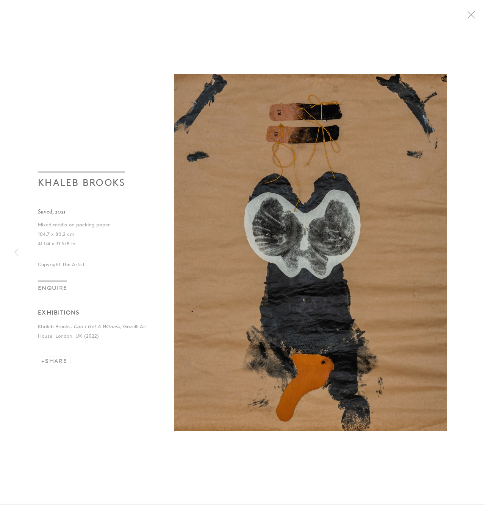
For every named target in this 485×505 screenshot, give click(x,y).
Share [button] (56, 363)
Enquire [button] (52, 290)
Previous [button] (16, 252)
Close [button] (479, 17)
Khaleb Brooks (81, 185)
